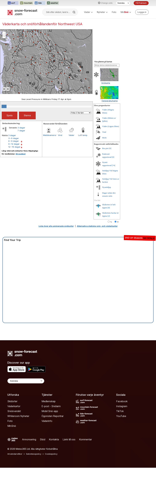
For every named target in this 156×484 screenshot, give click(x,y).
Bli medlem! (21, 154)
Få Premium (141, 3)
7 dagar (21, 130)
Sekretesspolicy (33, 454)
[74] (113, 165)
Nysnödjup (106, 187)
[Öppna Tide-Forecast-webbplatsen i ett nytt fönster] (39, 3)
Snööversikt (14, 411)
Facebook (122, 401)
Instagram (121, 406)
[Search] (74, 12)
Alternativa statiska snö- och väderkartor (97, 226)
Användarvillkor (14, 454)
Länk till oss (69, 439)
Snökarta (105, 83)
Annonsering (29, 439)
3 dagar (21, 127)
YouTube (121, 416)
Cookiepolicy (51, 454)
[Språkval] (123, 3)
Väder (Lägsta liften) (110, 126)
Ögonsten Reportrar (53, 416)
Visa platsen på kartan (103, 62)
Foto (114, 12)
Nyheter (102, 12)
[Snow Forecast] (22, 12)
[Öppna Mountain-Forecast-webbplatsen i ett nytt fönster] (26, 3)
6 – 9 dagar (13, 141)
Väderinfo (47, 421)
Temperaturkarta (109, 100)
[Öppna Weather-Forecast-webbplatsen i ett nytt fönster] (53, 3)
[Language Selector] (25, 380)
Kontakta (54, 439)
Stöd (42, 439)
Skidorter (12, 401)
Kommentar (85, 439)
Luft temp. (83, 135)
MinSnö (11, 425)
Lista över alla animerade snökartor (56, 226)
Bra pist (105, 148)
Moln (104, 138)
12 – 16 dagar (14, 147)
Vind (60, 135)
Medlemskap (49, 401)
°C (111, 222)
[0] (110, 148)
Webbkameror (48, 135)
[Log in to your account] (142, 12)
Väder (88, 12)
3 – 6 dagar (13, 138)
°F (118, 222)
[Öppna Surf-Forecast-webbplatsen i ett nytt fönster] (12, 3)
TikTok (120, 411)
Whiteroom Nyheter (18, 416)
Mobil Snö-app (50, 411)
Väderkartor (13, 406)
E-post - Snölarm (51, 406)
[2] (109, 216)
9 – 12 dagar (14, 144)
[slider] (4, 106)
